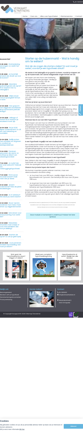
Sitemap (29, 314)
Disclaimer (37, 314)
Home (79, 51)
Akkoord (73, 426)
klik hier (22, 429)
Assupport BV (16, 314)
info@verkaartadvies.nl (67, 296)
